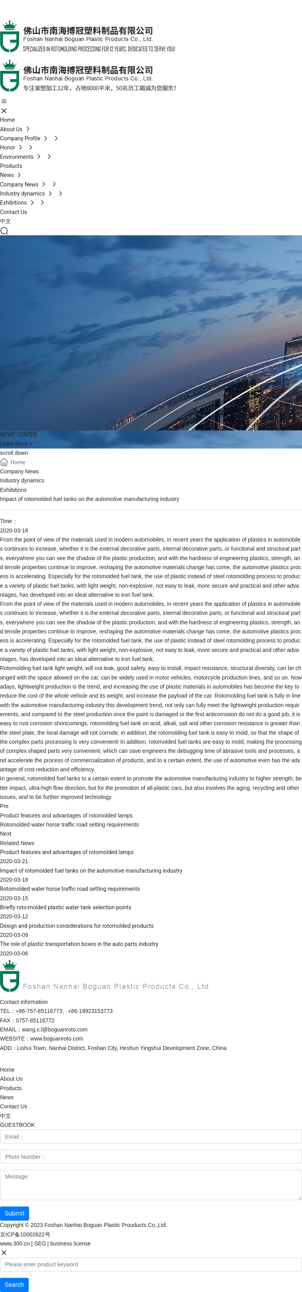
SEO (40, 1243)
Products (11, 1088)
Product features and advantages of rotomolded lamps (66, 815)
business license (70, 1243)
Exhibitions (13, 490)
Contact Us (13, 1106)
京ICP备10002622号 (25, 1234)
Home (7, 1070)
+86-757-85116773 (65, 4)
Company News (19, 471)
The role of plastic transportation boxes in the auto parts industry (79, 944)
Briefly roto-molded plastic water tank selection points (65, 907)
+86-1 (75, 1011)
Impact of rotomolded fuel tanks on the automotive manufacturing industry (91, 871)
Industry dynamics (22, 480)
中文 (5, 1116)
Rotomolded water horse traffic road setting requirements (69, 824)
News (7, 1097)
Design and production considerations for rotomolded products (77, 926)
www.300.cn (14, 1243)
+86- (102, 4)
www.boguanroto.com (56, 1038)
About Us (11, 1079)
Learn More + (16, 444)
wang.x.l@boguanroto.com (55, 1029)
